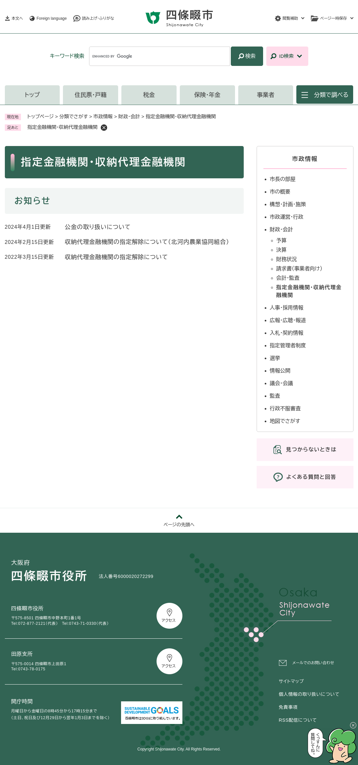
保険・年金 (207, 95)
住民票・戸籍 (91, 95)
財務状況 (286, 259)
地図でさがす (285, 421)
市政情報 (103, 116)
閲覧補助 (290, 18)
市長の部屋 (283, 179)
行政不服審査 (285, 408)
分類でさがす (73, 116)
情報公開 (280, 370)
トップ (32, 95)
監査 (275, 396)
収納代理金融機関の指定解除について (116, 257)
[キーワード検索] (159, 56)
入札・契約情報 (286, 333)
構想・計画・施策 (288, 204)
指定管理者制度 (288, 345)
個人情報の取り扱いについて (309, 694)
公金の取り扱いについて (98, 227)
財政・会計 (129, 116)
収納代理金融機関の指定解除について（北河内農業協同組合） (147, 242)
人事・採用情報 (286, 307)
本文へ (17, 18)
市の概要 (280, 191)
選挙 (275, 358)
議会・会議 (281, 383)
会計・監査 (288, 278)
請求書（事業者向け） (299, 268)
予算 (281, 240)
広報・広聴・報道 (288, 320)
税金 (149, 95)
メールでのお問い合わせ (313, 663)
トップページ (40, 116)
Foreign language (51, 18)
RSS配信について (298, 720)
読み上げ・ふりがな (98, 18)
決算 (281, 250)
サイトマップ (291, 681)
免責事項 (288, 707)
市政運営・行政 (286, 217)
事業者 (265, 95)
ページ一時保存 (333, 18)
